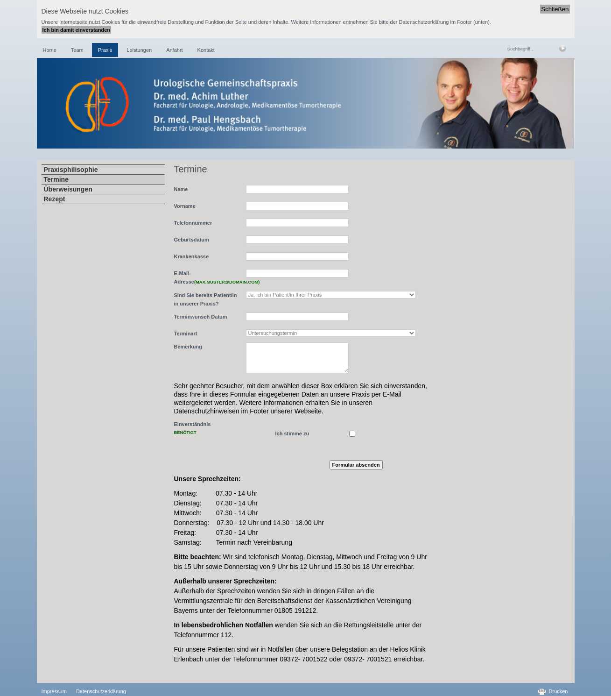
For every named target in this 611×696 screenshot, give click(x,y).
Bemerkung (188, 346)
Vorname (185, 206)
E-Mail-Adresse (207, 277)
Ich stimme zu (292, 433)
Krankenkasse (191, 256)
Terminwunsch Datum (200, 317)
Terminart (185, 333)
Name (181, 189)
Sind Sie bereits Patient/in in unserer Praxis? (205, 299)
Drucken (558, 691)
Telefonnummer (193, 223)
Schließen (555, 9)
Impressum (54, 691)
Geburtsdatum (191, 239)
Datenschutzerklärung (101, 691)
